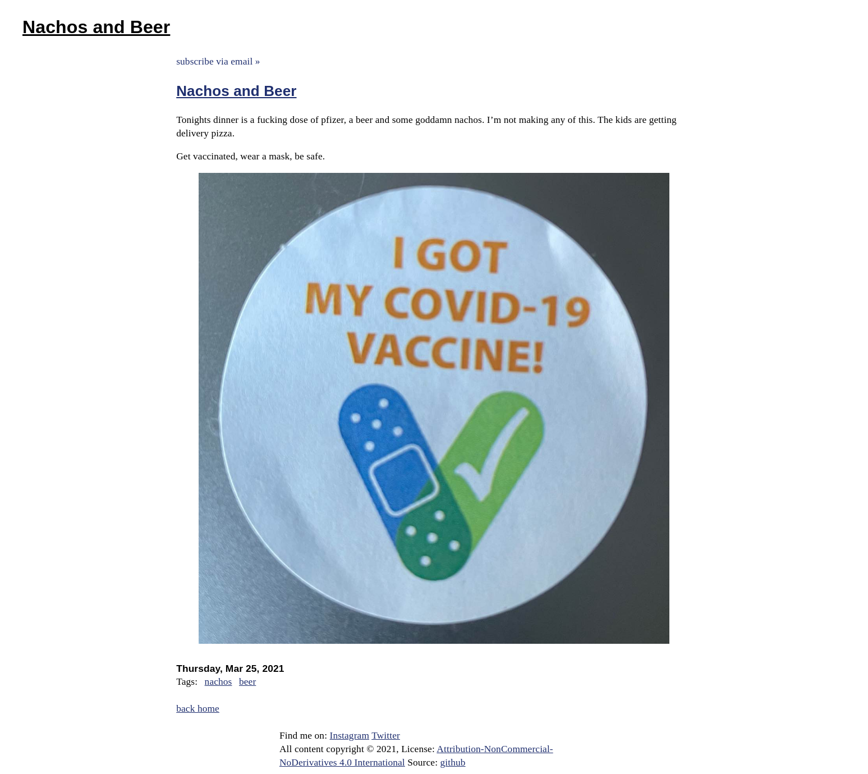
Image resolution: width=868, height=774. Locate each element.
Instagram (349, 735)
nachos (218, 681)
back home (197, 708)
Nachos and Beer (96, 27)
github (453, 762)
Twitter (385, 735)
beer (247, 681)
